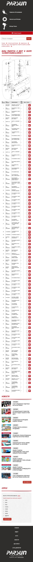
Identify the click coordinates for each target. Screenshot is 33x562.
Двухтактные (24, 43)
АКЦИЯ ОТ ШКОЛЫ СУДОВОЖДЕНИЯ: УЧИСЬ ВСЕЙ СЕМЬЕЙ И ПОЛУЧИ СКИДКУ (21, 452)
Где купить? (17, 543)
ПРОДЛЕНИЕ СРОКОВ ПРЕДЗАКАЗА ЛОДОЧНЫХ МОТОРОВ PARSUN (22, 436)
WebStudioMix (21, 557)
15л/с (6, 509)
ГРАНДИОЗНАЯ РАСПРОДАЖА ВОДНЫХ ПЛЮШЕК (20, 420)
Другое (7, 515)
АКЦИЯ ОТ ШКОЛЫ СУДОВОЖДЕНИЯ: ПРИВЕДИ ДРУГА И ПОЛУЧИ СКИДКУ (22, 468)
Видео (16, 531)
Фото (16, 535)
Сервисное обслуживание (15, 12)
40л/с (6, 513)
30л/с (6, 511)
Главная (3, 43)
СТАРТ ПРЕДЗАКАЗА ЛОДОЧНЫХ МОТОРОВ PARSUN (21, 404)
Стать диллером (16, 547)
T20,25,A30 (4, 44)
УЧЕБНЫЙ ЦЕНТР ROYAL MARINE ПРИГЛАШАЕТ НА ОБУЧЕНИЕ (21, 443)
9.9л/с (6, 506)
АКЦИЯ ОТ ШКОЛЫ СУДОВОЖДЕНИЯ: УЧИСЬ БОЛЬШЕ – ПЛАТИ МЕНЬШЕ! (22, 460)
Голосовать (7, 519)
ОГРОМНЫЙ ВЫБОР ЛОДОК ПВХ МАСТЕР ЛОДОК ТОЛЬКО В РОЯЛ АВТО (21, 413)
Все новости (27, 482)
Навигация (16, 33)
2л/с (6, 500)
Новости (16, 539)
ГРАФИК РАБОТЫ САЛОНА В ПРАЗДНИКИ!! (20, 427)
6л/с (6, 502)
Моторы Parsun (13, 26)
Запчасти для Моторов (14, 19)
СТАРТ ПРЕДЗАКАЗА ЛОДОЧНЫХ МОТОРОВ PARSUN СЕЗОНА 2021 (21, 476)
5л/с (6, 504)
